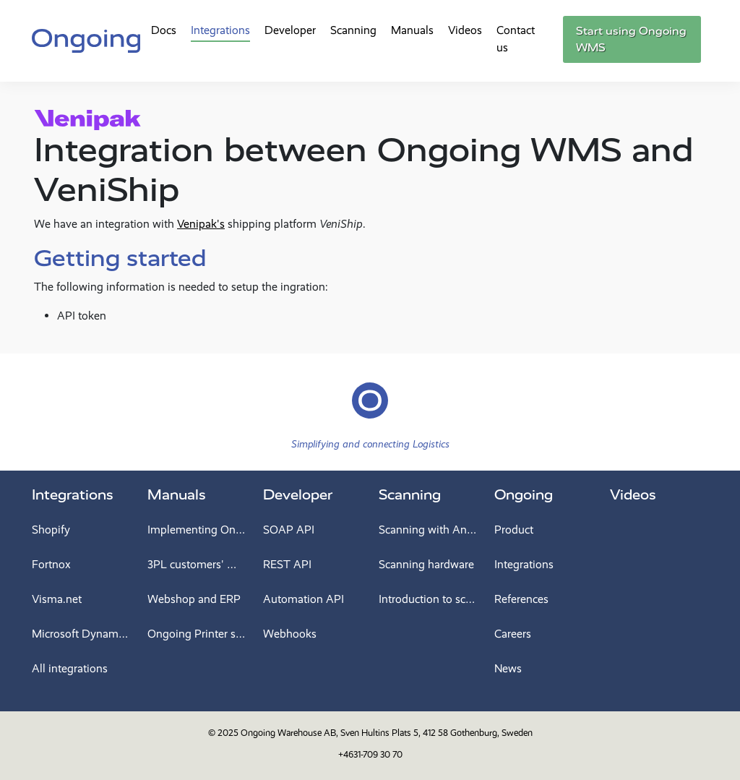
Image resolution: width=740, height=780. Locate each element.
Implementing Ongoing (196, 529)
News (508, 668)
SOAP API (288, 529)
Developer (290, 30)
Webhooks (290, 633)
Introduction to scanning (428, 599)
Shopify (51, 529)
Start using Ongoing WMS (631, 39)
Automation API (303, 599)
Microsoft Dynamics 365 (81, 633)
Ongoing (523, 495)
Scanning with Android (428, 529)
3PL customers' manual (196, 564)
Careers (512, 633)
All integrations (70, 668)
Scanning (353, 30)
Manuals (412, 30)
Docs (163, 30)
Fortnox (51, 564)
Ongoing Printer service (196, 633)
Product (513, 529)
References (521, 599)
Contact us (515, 38)
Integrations (220, 30)
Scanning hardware (426, 564)
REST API (287, 564)
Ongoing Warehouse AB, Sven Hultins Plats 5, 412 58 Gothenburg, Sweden (387, 732)
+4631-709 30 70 (370, 754)
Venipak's (201, 224)
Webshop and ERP (194, 599)
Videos (465, 30)
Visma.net (57, 599)
